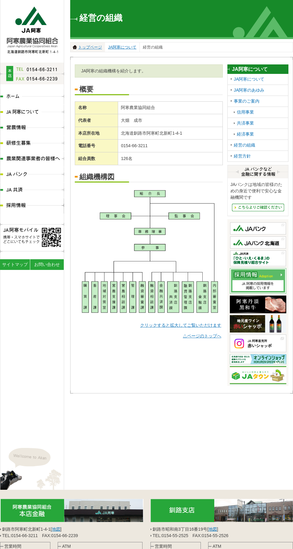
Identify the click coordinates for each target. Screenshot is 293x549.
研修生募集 (32, 143)
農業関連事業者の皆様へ (32, 159)
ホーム (32, 97)
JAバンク (32, 175)
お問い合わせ (47, 264)
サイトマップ (15, 264)
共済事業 (245, 123)
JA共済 (32, 190)
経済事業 (245, 134)
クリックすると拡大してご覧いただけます (180, 325)
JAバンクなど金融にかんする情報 (258, 207)
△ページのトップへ (202, 335)
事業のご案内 (246, 101)
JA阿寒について (32, 112)
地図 (56, 483)
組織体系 (69, 541)
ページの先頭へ (288, 529)
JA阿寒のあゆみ (249, 90)
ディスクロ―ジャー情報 (105, 541)
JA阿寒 (32, 28)
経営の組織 (244, 145)
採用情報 (32, 206)
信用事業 (245, 112)
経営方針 (242, 156)
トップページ (90, 47)
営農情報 (32, 128)
